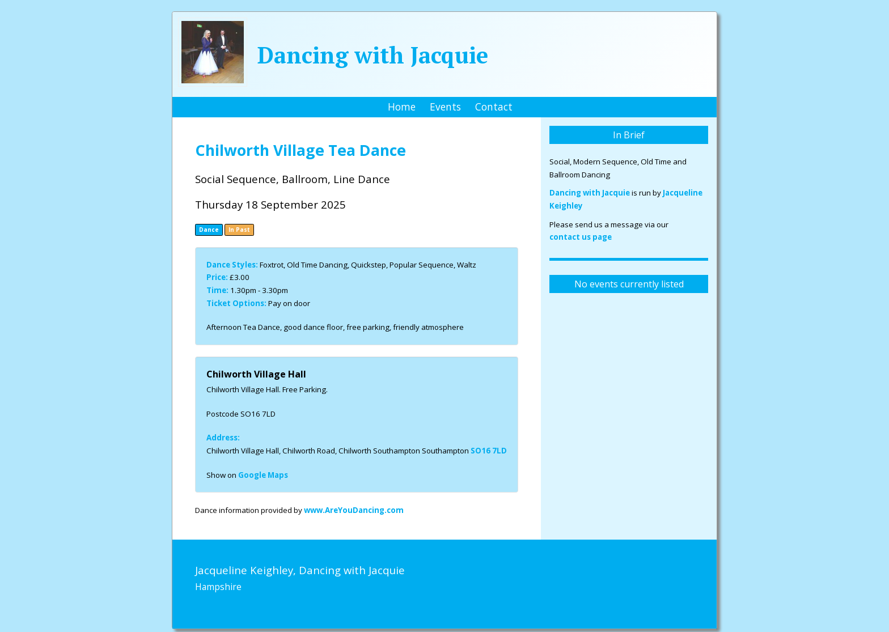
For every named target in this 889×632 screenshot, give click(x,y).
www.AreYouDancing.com (354, 510)
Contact (494, 106)
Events (445, 106)
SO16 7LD (489, 451)
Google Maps (263, 475)
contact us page (580, 237)
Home (402, 106)
